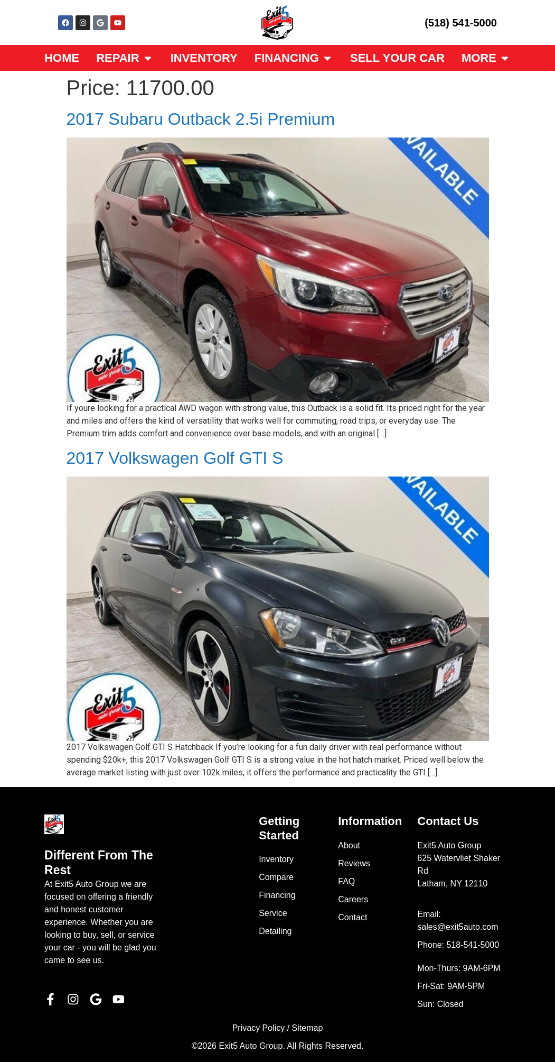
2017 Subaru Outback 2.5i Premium (201, 119)
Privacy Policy (258, 1027)
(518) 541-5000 (461, 23)
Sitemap (307, 1027)
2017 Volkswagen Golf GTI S (175, 458)
